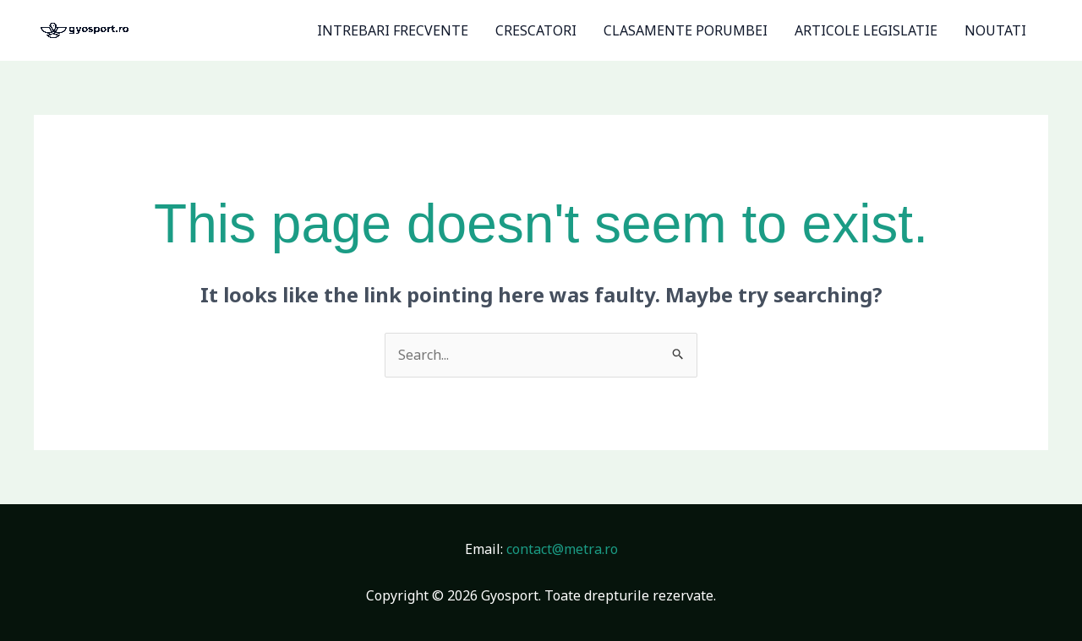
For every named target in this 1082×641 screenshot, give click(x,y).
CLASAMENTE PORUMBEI (686, 30)
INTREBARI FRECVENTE (392, 30)
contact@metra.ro (562, 549)
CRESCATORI (536, 30)
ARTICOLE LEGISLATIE (866, 30)
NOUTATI (995, 30)
